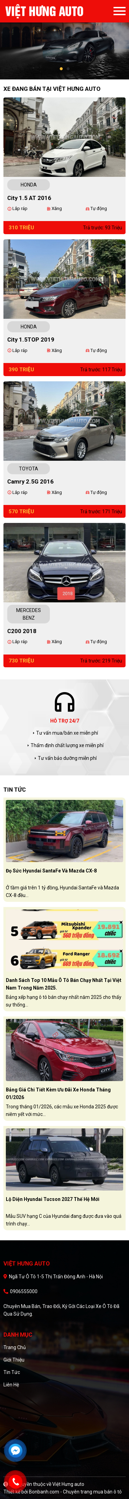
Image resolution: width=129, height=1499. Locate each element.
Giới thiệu (13, 1360)
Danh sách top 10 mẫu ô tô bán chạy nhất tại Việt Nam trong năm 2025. (63, 984)
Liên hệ (11, 1384)
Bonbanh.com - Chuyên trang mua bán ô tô (75, 1492)
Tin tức (11, 1372)
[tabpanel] (64, 39)
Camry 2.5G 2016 (30, 481)
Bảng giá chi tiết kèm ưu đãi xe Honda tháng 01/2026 (58, 1093)
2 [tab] (68, 69)
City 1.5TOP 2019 (30, 339)
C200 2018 (21, 631)
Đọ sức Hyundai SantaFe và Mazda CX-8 (51, 870)
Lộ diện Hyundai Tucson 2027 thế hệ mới (52, 1199)
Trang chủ (14, 1347)
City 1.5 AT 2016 (29, 197)
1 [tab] (61, 69)
